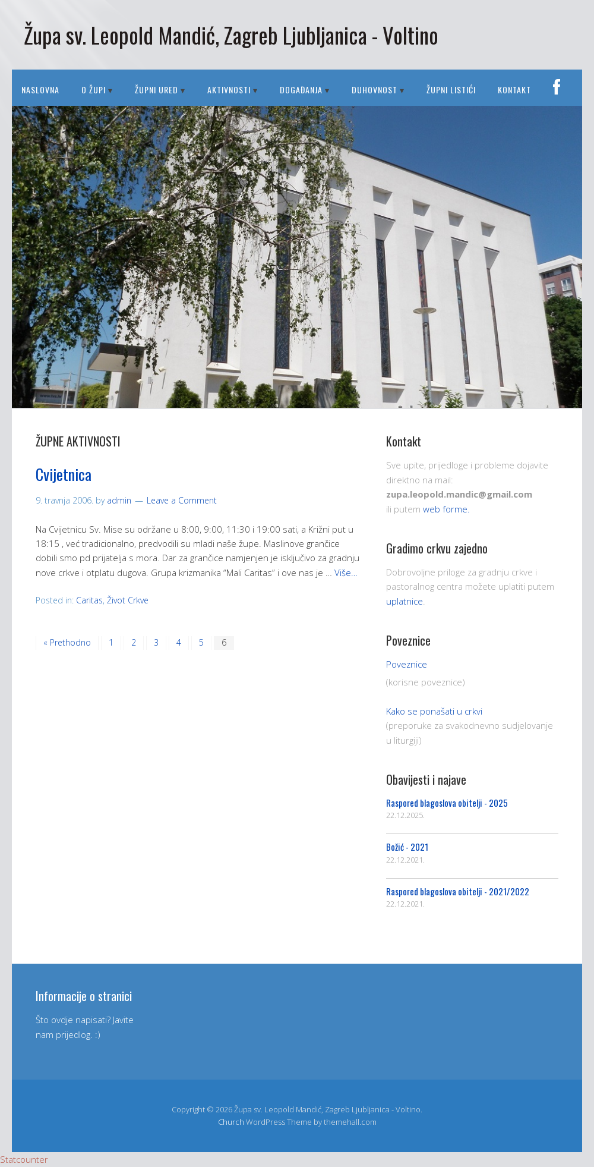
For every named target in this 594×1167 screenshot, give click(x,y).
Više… (346, 572)
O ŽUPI (93, 89)
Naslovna (40, 89)
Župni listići (451, 89)
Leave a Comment (182, 500)
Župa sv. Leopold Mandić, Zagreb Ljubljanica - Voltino (231, 34)
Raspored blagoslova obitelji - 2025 (447, 802)
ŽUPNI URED (156, 89)
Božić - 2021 (407, 846)
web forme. (446, 509)
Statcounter (24, 1159)
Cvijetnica (63, 474)
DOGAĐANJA (301, 89)
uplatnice (404, 601)
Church (231, 1121)
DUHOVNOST (374, 89)
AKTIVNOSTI (229, 89)
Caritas (89, 600)
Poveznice (406, 664)
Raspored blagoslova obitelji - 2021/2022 (457, 891)
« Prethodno (67, 642)
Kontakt (514, 89)
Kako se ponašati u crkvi (434, 711)
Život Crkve (127, 600)
